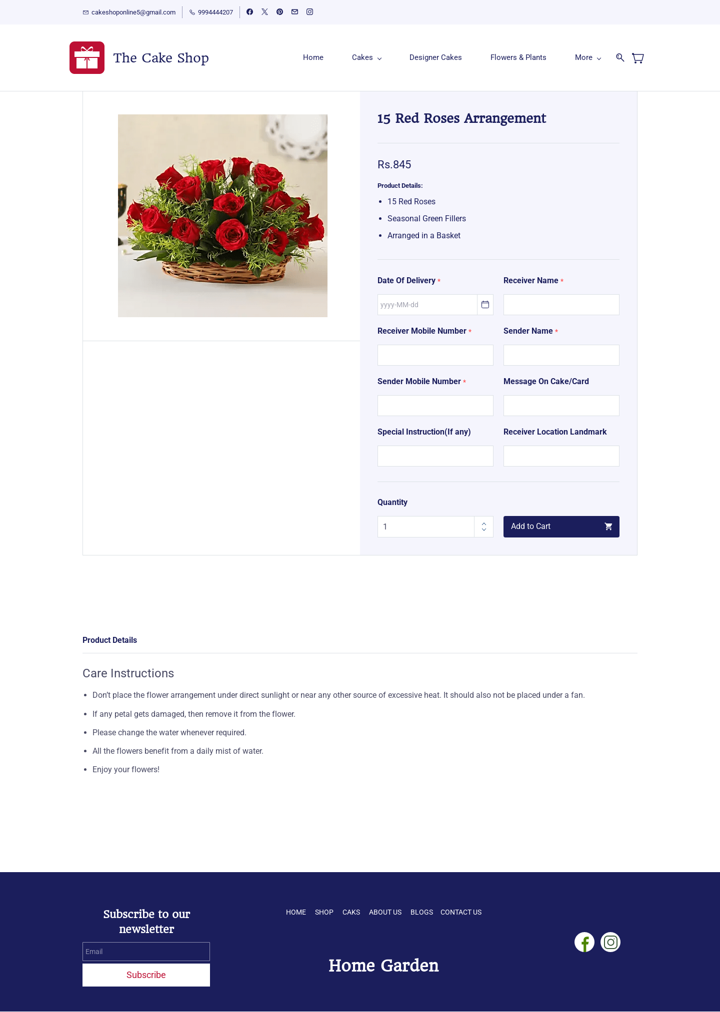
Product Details (109, 640)
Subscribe (146, 975)
